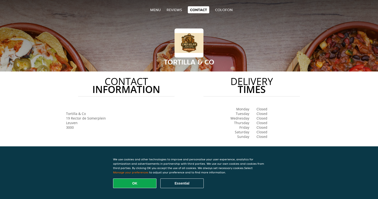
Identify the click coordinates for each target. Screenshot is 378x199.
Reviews (174, 9)
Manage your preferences (130, 172)
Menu (155, 9)
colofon (224, 9)
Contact (198, 9)
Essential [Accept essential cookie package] (182, 183)
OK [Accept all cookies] (134, 183)
